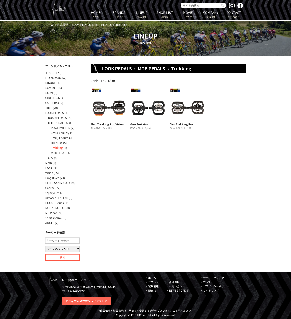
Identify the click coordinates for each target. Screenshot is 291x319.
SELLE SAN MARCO (57, 183)
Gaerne (50, 188)
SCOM (49, 93)
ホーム (95, 14)
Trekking (57, 148)
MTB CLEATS (59, 153)
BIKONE (50, 83)
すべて (49, 73)
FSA (47, 168)
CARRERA (51, 103)
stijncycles (52, 193)
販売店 (164, 14)
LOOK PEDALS (81, 24)
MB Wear (51, 213)
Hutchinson (53, 78)
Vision (49, 173)
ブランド (118, 14)
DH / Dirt (57, 143)
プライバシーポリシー (216, 286)
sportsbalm (53, 218)
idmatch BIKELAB (56, 198)
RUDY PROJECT (55, 208)
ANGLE (49, 223)
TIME (48, 108)
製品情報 (141, 14)
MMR (48, 163)
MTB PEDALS (103, 24)
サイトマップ (211, 290)
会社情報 (210, 14)
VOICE (206, 282)
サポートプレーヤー (215, 278)
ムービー (187, 14)
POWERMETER (60, 128)
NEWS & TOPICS (178, 290)
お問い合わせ (233, 14)
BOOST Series (54, 203)
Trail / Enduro (59, 138)
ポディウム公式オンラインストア (86, 301)
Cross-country (60, 133)
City (50, 158)
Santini (50, 88)
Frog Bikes (52, 178)
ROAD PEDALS (57, 118)
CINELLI (50, 98)
